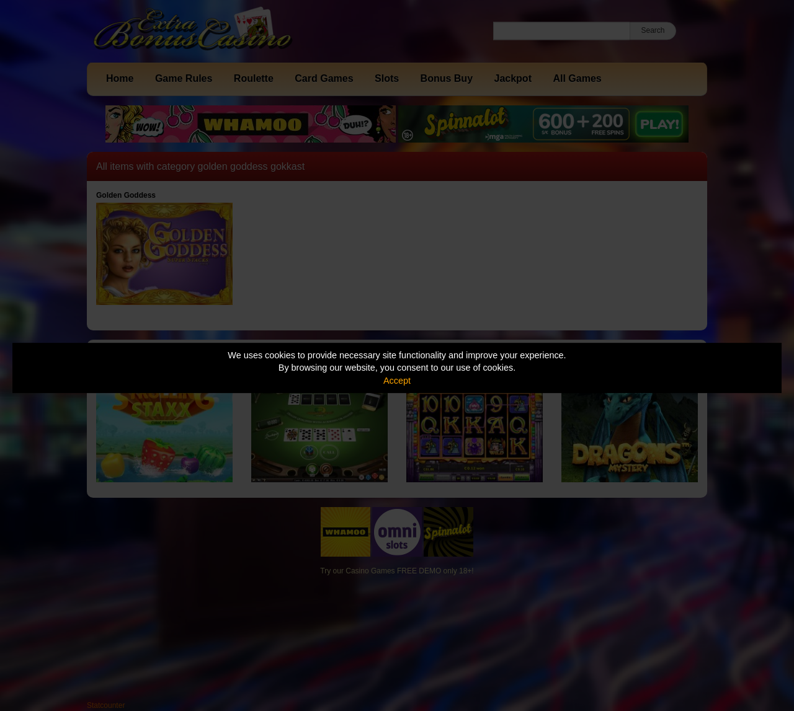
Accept (397, 381)
